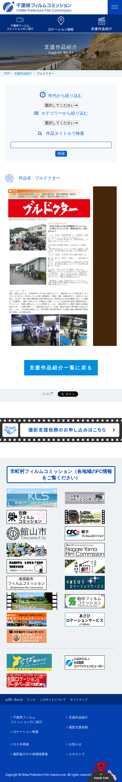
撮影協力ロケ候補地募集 (30, 754)
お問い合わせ (14, 699)
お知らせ (75, 744)
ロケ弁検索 (21, 744)
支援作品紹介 (23, 73)
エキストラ (77, 754)
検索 (61, 153)
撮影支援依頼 (78, 727)
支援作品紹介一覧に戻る (61, 367)
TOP (7, 73)
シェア (47, 393)
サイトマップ (78, 699)
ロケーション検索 (26, 732)
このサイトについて (53, 699)
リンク (31, 699)
